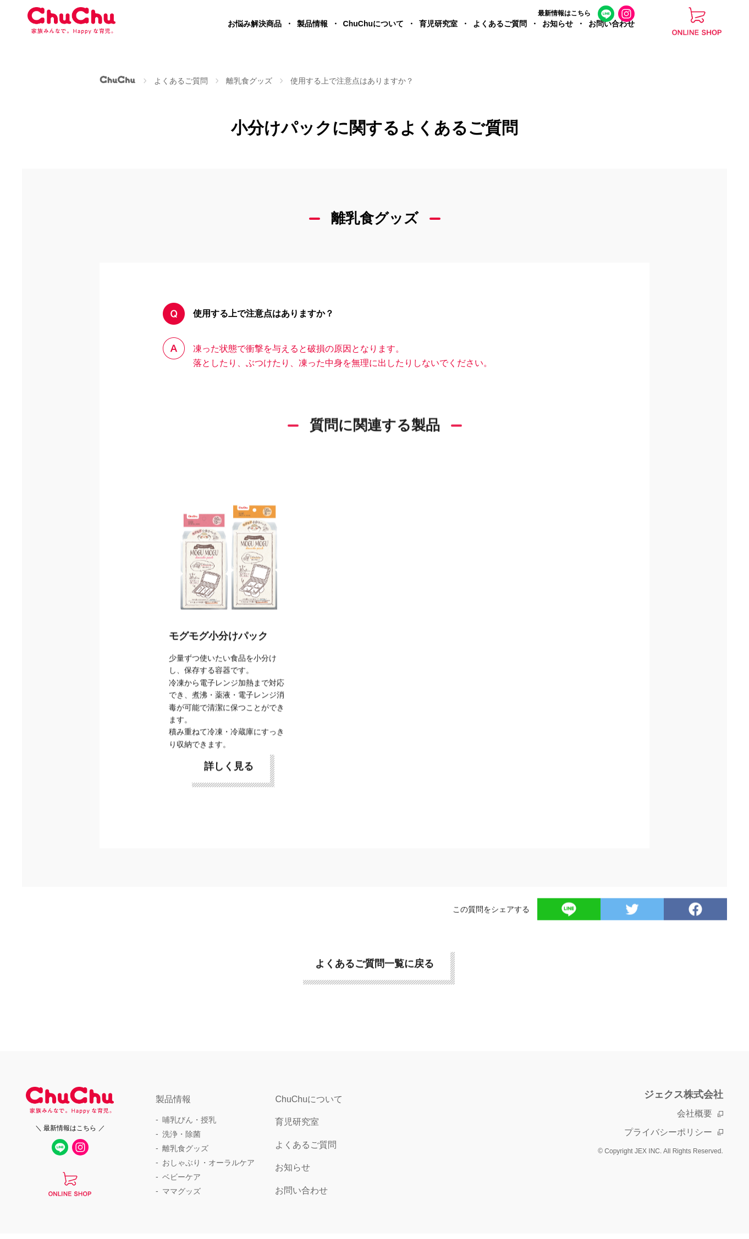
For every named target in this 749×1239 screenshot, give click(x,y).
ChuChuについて (373, 36)
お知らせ (557, 36)
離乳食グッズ (185, 1148)
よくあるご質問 (500, 36)
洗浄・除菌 (181, 1134)
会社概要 (694, 1113)
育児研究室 (438, 36)
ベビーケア (181, 1177)
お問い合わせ (611, 36)
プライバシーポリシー (668, 1132)
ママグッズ (181, 1191)
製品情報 (312, 36)
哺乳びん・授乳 (189, 1119)
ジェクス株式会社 (683, 1094)
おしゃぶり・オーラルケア (208, 1162)
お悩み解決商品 (255, 36)
